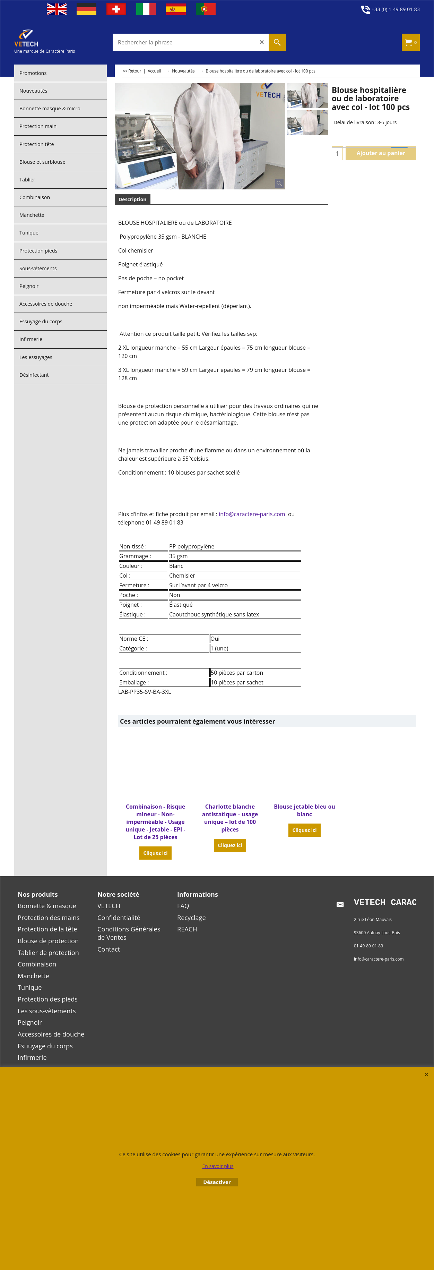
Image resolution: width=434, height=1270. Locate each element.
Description (133, 199)
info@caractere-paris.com (252, 514)
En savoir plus (217, 1166)
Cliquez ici (155, 853)
